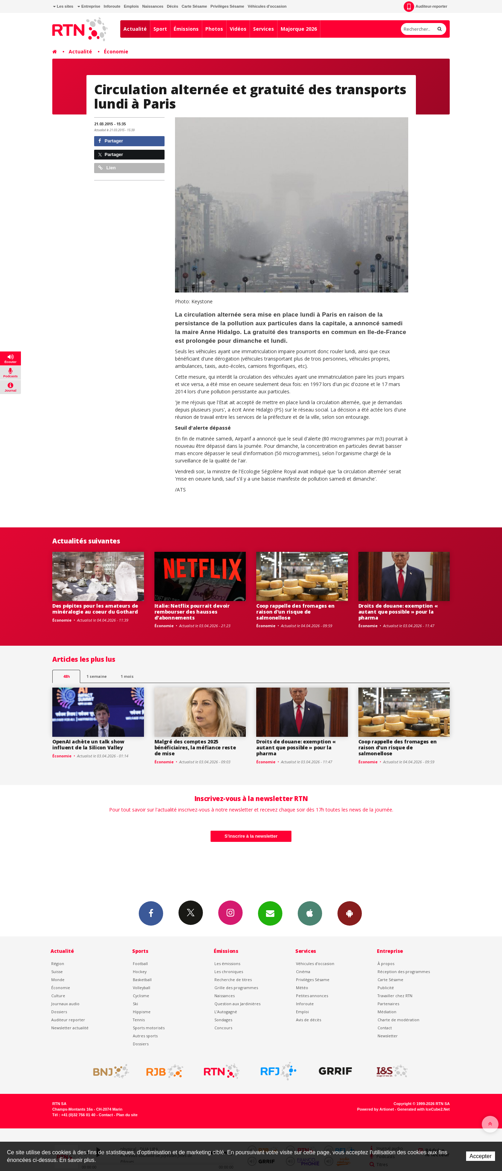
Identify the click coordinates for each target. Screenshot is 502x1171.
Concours (223, 1027)
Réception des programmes (404, 971)
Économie (116, 51)
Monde (57, 979)
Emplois (131, 6)
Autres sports (145, 1035)
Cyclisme (141, 995)
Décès (172, 6)
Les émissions (227, 963)
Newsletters (270, 913)
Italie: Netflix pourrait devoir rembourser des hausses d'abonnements (192, 611)
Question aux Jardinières (237, 1003)
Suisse (57, 971)
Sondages (223, 1019)
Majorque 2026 (299, 28)
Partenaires (388, 1003)
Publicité (386, 987)
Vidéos (238, 28)
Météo (302, 987)
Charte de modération (398, 1019)
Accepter (481, 1156)
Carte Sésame (194, 6)
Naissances (152, 6)
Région (57, 963)
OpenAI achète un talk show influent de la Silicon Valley (88, 744)
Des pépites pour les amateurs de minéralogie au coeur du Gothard (95, 608)
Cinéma (303, 971)
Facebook (151, 913)
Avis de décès (308, 1019)
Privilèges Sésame (227, 6)
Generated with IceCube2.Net (423, 1109)
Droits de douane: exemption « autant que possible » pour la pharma (398, 611)
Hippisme (142, 1011)
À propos (386, 963)
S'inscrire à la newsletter (251, 836)
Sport (160, 28)
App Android (349, 913)
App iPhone (310, 913)
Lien (107, 167)
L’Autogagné (225, 1011)
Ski (135, 1003)
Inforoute (112, 6)
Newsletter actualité (70, 1027)
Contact (385, 1027)
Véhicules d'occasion (267, 6)
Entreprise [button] (88, 6)
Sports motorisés (149, 1027)
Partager (110, 140)
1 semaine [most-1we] (96, 676)
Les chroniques (228, 971)
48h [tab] (66, 676)
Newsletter (388, 1035)
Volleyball (141, 987)
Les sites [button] (63, 6)
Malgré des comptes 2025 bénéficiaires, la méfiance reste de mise (195, 747)
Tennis (139, 1019)
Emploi (302, 1011)
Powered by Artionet (375, 1109)
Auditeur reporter (68, 1019)
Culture (58, 995)
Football (140, 963)
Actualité (135, 28)
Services (263, 28)
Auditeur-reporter (425, 6)
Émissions (186, 28)
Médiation (387, 1011)
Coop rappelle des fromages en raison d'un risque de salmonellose (295, 611)
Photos (214, 28)
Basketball (142, 979)
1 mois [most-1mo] (127, 676)
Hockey (139, 971)
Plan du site (126, 1115)
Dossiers (59, 1011)
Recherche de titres (233, 979)
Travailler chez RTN (395, 995)
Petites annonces (312, 995)
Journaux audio (65, 1003)
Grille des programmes (236, 987)
